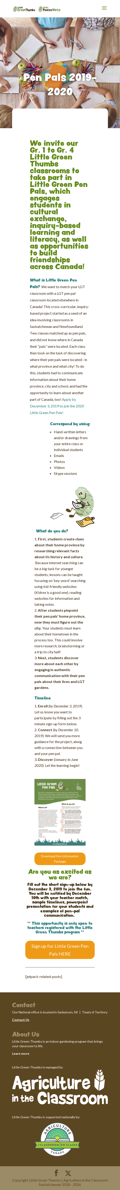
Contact (18, 1020)
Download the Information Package (60, 858)
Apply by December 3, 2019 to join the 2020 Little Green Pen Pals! (57, 406)
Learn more (20, 1053)
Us (27, 1020)
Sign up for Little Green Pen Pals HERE (60, 949)
